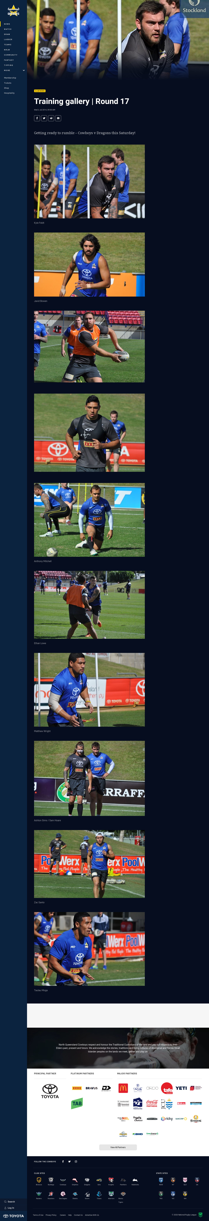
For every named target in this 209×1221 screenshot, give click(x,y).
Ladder (8, 39)
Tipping (8, 65)
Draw (7, 34)
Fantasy (9, 60)
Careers (63, 1215)
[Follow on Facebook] (63, 1161)
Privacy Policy (51, 1215)
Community (11, 55)
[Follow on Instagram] (76, 1161)
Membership (10, 77)
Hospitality (9, 93)
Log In (9, 1207)
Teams (8, 44)
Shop (6, 88)
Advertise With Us (92, 1215)
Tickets (7, 83)
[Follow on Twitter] (69, 1161)
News (7, 24)
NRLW (7, 50)
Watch (8, 29)
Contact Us (78, 1215)
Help (70, 1215)
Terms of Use (38, 1215)
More (14, 70)
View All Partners (118, 1147)
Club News (40, 91)
